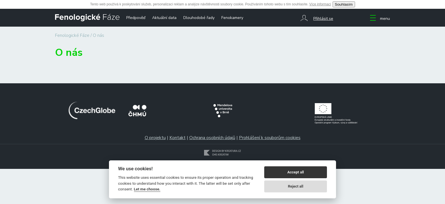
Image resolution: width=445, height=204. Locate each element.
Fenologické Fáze (72, 35)
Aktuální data (164, 17)
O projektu (155, 138)
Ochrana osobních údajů (212, 138)
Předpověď (135, 17)
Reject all (295, 186)
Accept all (295, 172)
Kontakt (177, 138)
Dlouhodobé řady (199, 17)
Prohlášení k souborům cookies (270, 138)
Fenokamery (232, 17)
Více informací (320, 4)
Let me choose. (147, 189)
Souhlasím (344, 4)
